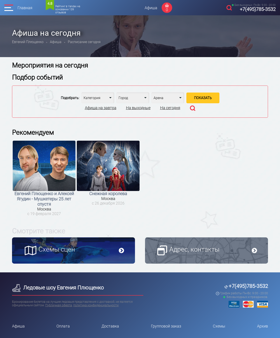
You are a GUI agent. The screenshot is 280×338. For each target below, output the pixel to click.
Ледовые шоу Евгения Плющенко (58, 288)
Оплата (63, 326)
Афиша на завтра (100, 107)
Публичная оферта (58, 305)
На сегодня (170, 107)
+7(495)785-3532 (258, 9)
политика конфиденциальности (96, 305)
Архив (262, 326)
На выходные (138, 107)
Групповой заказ (166, 326)
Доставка (110, 326)
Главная (25, 7)
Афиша (151, 7)
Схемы (219, 326)
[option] (44, 178)
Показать (203, 98)
